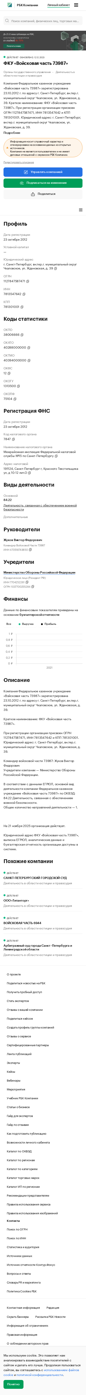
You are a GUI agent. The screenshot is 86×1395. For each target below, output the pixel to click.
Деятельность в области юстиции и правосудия (39, 73)
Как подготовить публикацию (26, 1133)
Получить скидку (14, 46)
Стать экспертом (18, 1000)
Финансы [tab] (28, 210)
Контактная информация (23, 1307)
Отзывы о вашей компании (25, 1009)
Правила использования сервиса (28, 1204)
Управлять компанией (43, 172)
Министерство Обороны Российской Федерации (39, 572)
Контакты (13, 1220)
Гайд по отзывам (18, 1124)
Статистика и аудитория (23, 1246)
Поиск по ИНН (16, 1238)
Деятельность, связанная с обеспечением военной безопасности (40, 507)
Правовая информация (22, 1334)
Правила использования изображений (32, 1213)
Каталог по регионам (21, 1159)
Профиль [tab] (10, 210)
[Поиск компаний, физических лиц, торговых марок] (43, 20)
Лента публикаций (19, 1053)
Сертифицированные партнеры (28, 1044)
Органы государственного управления (27, 71)
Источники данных (19, 1255)
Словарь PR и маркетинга (23, 1282)
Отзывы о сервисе (19, 1036)
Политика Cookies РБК (22, 1291)
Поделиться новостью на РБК (26, 983)
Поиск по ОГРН (17, 1229)
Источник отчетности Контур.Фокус (31, 1264)
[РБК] (9, 5)
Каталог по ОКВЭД (19, 1151)
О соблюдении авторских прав (27, 1343)
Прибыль (48, 624)
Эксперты (13, 1062)
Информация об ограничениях (27, 1325)
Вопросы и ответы (19, 1273)
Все (8, 624)
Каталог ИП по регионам (23, 1186)
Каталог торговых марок (23, 1177)
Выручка (26, 624)
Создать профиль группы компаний (30, 1027)
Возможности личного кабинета (28, 1142)
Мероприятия (16, 1089)
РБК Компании (27, 5)
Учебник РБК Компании (22, 1098)
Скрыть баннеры (18, 1316)
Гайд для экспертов (20, 1115)
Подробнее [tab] (12, 132)
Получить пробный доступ (24, 991)
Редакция (53, 1307)
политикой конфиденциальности (39, 1374)
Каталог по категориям (22, 1168)
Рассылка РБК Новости (50, 1316)
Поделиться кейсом (20, 1018)
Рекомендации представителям (28, 1195)
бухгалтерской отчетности (39, 614)
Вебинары (13, 1080)
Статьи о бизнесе (18, 1106)
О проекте (14, 974)
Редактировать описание (19, 162)
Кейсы (11, 1071)
